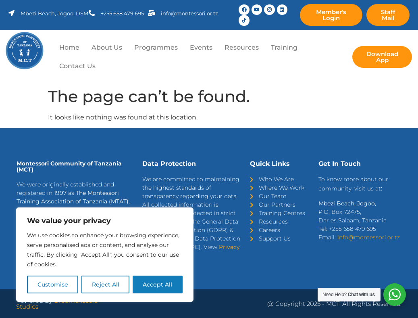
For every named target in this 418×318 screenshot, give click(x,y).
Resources (242, 47)
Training (284, 47)
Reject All (105, 284)
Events (201, 47)
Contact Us (77, 66)
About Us (107, 47)
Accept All (158, 284)
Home (69, 47)
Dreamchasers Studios (57, 303)
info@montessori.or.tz (368, 237)
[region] (104, 254)
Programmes (156, 47)
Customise (52, 284)
